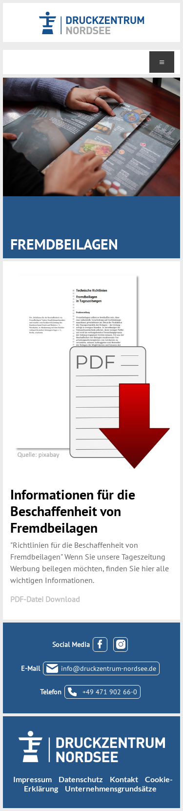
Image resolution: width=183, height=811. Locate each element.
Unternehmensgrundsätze (111, 788)
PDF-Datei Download (45, 599)
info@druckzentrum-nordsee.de (108, 668)
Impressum (32, 779)
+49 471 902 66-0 (109, 691)
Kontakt (124, 779)
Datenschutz (81, 779)
